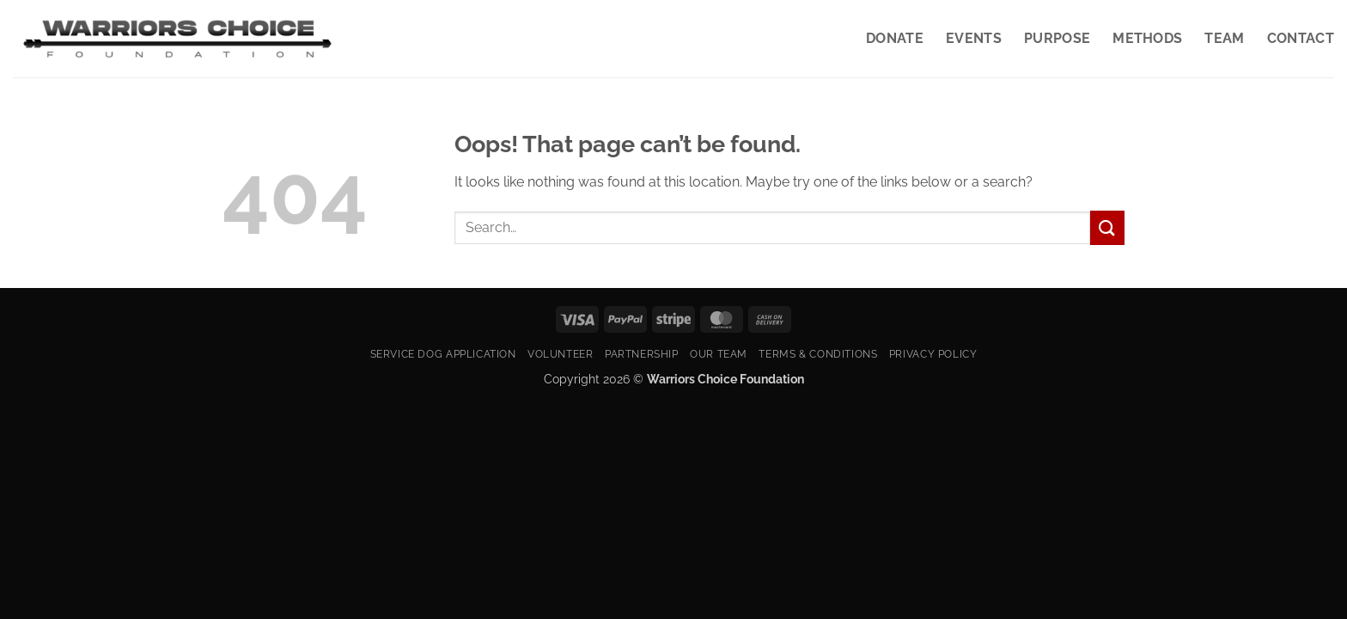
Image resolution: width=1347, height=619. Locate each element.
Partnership (642, 353)
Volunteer (560, 353)
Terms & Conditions (818, 353)
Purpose (1057, 38)
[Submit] (1107, 227)
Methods (1147, 38)
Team (1224, 38)
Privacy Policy (933, 353)
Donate (894, 38)
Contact (1300, 38)
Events (974, 38)
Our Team (718, 353)
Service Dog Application (443, 353)
